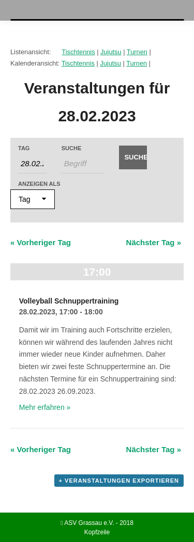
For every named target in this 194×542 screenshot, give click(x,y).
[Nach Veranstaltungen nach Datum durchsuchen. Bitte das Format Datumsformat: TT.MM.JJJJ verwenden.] (32, 163)
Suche (72, 148)
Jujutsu (111, 52)
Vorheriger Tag (40, 242)
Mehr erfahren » (45, 407)
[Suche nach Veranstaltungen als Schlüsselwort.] (83, 163)
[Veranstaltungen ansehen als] (32, 199)
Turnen (137, 52)
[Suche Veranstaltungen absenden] (133, 157)
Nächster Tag (153, 242)
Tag (23, 148)
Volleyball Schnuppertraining (69, 301)
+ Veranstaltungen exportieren (119, 480)
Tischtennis (78, 52)
